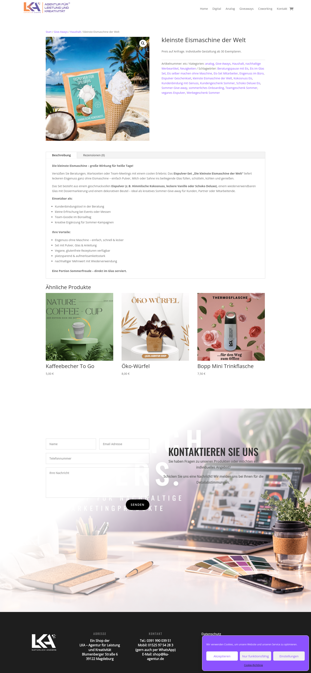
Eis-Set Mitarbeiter (226, 73)
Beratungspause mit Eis (232, 68)
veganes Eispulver (173, 93)
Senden (138, 505)
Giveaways (246, 9)
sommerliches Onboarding (206, 88)
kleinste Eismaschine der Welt (212, 78)
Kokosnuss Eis (243, 78)
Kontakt (282, 9)
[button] (143, 43)
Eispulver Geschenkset (176, 78)
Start (49, 32)
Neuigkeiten (188, 68)
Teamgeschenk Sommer (241, 88)
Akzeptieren (222, 656)
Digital (216, 9)
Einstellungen (289, 656)
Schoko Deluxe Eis (248, 83)
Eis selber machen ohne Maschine (189, 73)
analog (209, 64)
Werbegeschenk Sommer (203, 93)
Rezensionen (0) (94, 155)
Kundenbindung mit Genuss (180, 83)
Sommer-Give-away (174, 88)
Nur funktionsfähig (255, 656)
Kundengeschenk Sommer (217, 83)
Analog (230, 9)
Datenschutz (211, 634)
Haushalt (75, 32)
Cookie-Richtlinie (253, 665)
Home (204, 9)
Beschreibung (61, 155)
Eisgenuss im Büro (251, 73)
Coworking (265, 9)
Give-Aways (61, 32)
